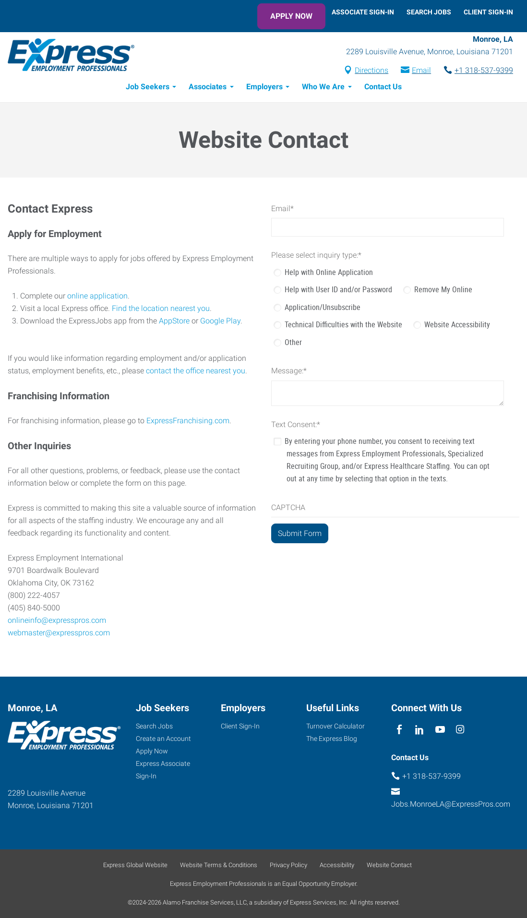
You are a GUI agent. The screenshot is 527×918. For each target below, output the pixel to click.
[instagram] (460, 729)
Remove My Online (443, 289)
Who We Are (323, 86)
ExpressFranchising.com (187, 420)
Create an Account (163, 738)
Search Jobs (429, 12)
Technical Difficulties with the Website (343, 324)
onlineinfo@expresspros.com (57, 620)
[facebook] (399, 729)
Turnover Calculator (335, 726)
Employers (264, 86)
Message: (289, 370)
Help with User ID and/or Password (338, 289)
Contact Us (383, 86)
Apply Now (291, 16)
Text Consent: (295, 424)
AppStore (174, 320)
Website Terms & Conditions (218, 865)
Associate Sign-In (363, 12)
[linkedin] (420, 729)
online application (97, 295)
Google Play (220, 320)
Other (293, 342)
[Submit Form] (299, 533)
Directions (371, 70)
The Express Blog (331, 738)
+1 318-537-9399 (484, 70)
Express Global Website (135, 865)
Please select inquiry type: (316, 255)
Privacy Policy (288, 865)
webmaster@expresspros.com (59, 632)
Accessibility (337, 865)
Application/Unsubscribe (322, 307)
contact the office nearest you (195, 370)
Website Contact (389, 865)
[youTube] (440, 729)
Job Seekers (147, 86)
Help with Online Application (329, 272)
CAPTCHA (288, 507)
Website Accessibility (457, 324)
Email (421, 70)
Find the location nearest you (161, 308)
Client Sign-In (488, 12)
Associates (208, 86)
